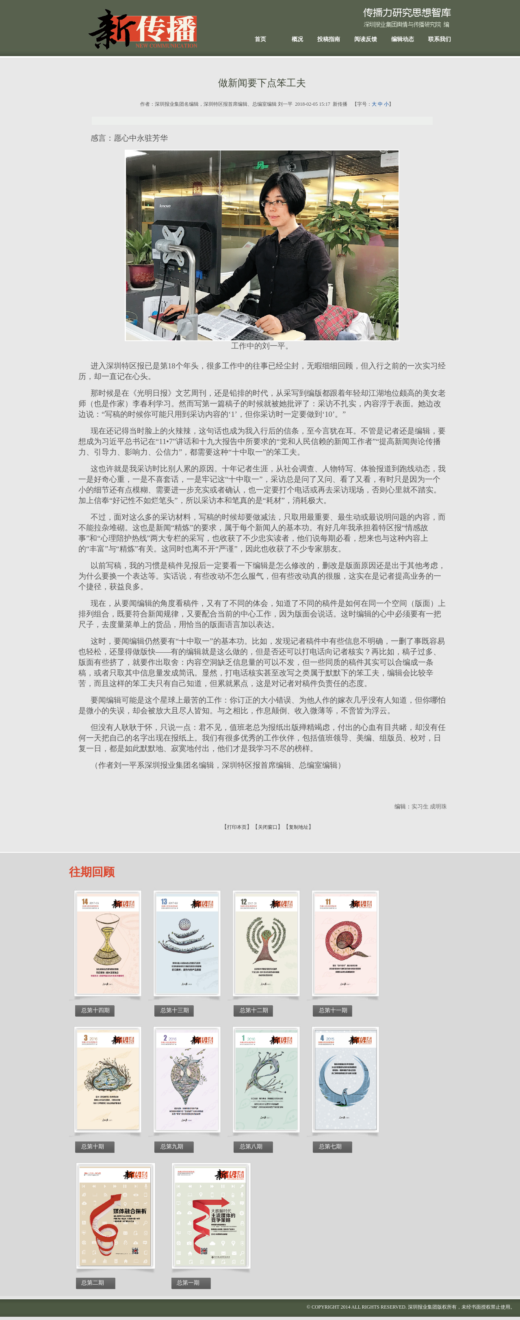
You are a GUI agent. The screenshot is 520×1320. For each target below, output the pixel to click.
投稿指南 (328, 39)
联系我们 (439, 39)
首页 (260, 39)
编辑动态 (402, 39)
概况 (297, 39)
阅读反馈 (365, 39)
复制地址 (298, 827)
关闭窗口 (267, 827)
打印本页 (237, 827)
